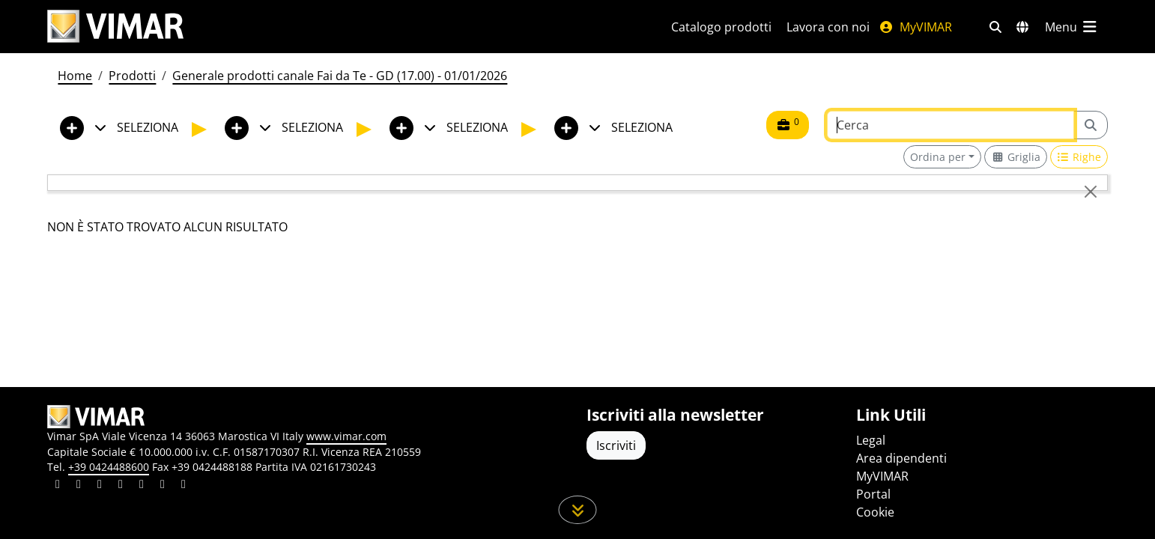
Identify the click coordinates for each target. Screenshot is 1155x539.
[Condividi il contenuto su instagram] (120, 485)
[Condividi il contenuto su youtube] (141, 485)
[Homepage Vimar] (115, 26)
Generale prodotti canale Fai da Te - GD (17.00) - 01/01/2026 (339, 75)
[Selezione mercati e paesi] (1022, 27)
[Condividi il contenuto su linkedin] (57, 485)
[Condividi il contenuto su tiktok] (183, 485)
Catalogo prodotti (721, 27)
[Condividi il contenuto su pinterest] (99, 485)
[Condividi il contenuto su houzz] (162, 485)
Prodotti (132, 75)
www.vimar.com (346, 436)
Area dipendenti (901, 458)
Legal (870, 440)
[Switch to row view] (1079, 156)
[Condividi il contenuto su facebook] (78, 485)
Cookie (875, 512)
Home (75, 75)
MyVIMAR (915, 27)
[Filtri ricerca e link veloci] (995, 27)
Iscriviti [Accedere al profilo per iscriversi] (616, 445)
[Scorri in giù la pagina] (578, 510)
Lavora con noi (828, 27)
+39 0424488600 (108, 467)
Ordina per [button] (937, 157)
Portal (873, 494)
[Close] (1091, 192)
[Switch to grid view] (1015, 156)
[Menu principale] (1072, 27)
